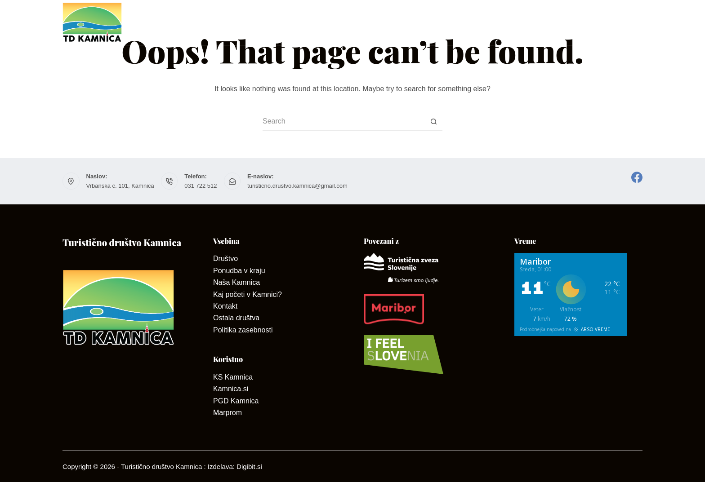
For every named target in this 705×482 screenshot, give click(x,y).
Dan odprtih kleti (498, 22)
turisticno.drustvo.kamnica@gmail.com (297, 185)
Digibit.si (249, 466)
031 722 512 (200, 185)
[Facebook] (637, 177)
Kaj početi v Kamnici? (247, 294)
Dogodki (624, 22)
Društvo (242, 22)
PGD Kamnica (236, 401)
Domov (187, 22)
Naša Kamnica (236, 282)
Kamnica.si (230, 389)
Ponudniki (423, 22)
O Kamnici (305, 22)
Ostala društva (236, 318)
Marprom (227, 412)
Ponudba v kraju (239, 270)
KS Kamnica (233, 377)
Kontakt (363, 22)
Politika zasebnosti (243, 330)
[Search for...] (343, 122)
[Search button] (433, 122)
